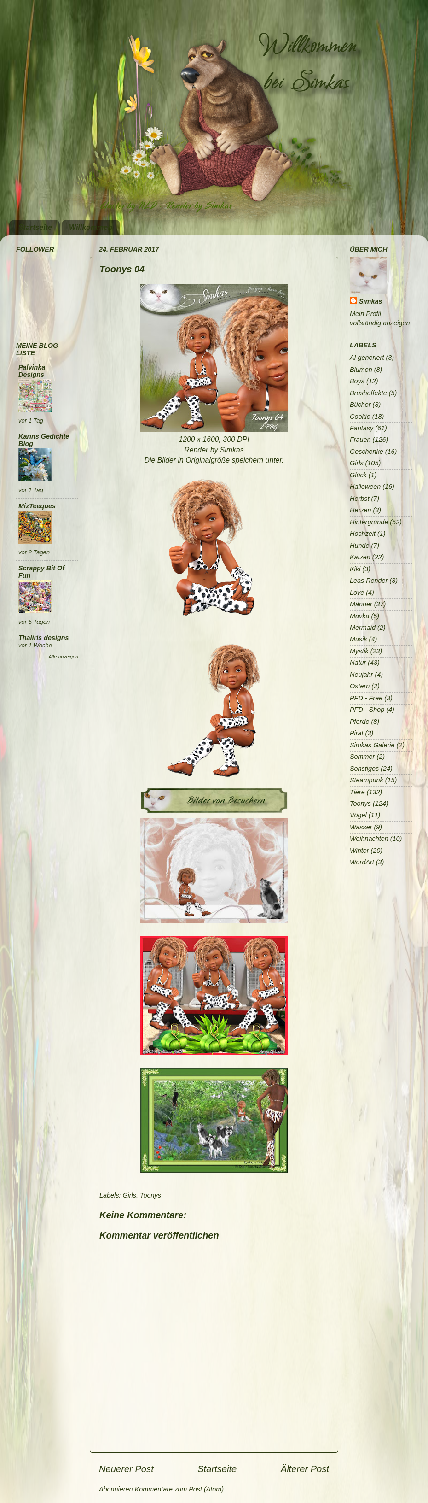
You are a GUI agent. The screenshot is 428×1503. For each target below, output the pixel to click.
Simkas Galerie (372, 745)
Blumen (361, 369)
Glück (358, 475)
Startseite (35, 227)
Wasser (361, 827)
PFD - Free (366, 698)
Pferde (359, 721)
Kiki (355, 569)
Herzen (360, 510)
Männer (361, 604)
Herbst (359, 498)
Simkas (370, 301)
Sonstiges (364, 768)
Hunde (359, 545)
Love (357, 592)
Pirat (357, 733)
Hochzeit (363, 533)
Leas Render (369, 580)
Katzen (360, 557)
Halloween (365, 486)
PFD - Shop (367, 709)
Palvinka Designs (31, 371)
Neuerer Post (126, 1469)
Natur (358, 662)
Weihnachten (369, 838)
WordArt (362, 862)
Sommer (362, 756)
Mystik (359, 651)
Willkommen (90, 227)
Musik (358, 639)
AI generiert (367, 357)
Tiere (357, 792)
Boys (357, 381)
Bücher (360, 404)
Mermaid (363, 627)
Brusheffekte (368, 393)
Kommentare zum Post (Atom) (179, 1489)
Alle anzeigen (63, 656)
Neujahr (361, 674)
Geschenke (366, 451)
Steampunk (366, 780)
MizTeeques (37, 506)
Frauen (360, 439)
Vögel (358, 815)
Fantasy (361, 428)
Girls (129, 1195)
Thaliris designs (43, 637)
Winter (359, 850)
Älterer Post (305, 1469)
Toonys (150, 1195)
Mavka (359, 616)
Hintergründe (369, 522)
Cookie (360, 416)
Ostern (360, 686)
